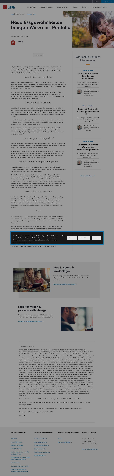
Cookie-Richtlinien (40, 240)
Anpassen (96, 238)
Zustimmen (72, 238)
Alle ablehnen (84, 238)
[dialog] (57, 238)
